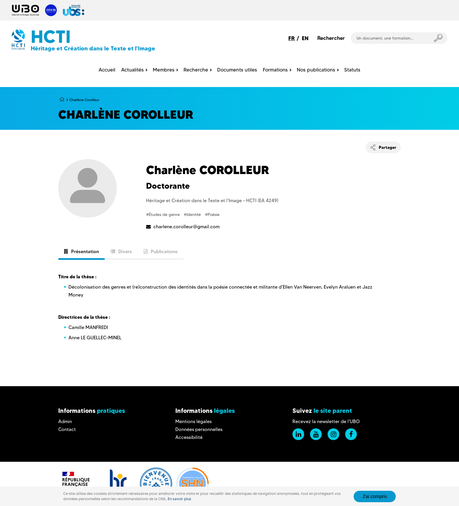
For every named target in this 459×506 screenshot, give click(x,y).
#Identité (193, 214)
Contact (67, 429)
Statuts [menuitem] (352, 70)
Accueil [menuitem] (107, 70)
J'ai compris (374, 496)
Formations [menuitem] (275, 70)
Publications (161, 251)
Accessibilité (189, 437)
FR (291, 38)
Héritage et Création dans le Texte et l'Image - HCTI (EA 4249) (212, 200)
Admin (65, 421)
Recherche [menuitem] (196, 70)
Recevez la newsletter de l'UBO (326, 421)
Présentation (81, 251)
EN (305, 38)
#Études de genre (163, 214)
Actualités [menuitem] (132, 70)
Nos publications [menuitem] (316, 70)
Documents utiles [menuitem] (237, 70)
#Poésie (212, 214)
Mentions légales (193, 421)
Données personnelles (198, 429)
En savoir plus (179, 499)
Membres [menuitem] (163, 70)
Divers (121, 251)
